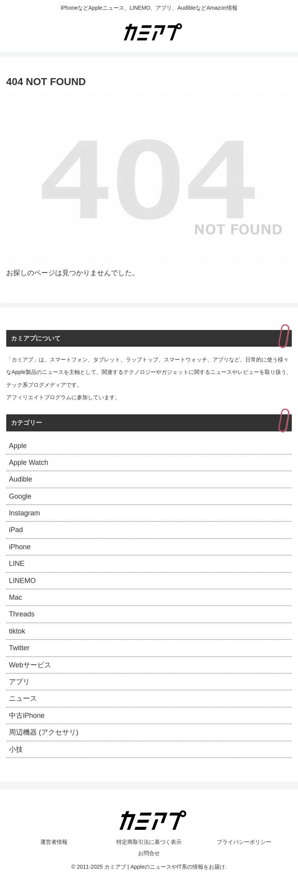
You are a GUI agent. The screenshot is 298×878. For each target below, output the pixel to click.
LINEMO (22, 581)
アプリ (19, 682)
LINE (16, 563)
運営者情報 (54, 842)
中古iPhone (27, 715)
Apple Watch (28, 462)
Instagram (24, 513)
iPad (16, 530)
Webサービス (30, 665)
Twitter (19, 648)
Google (20, 496)
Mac (15, 597)
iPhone (20, 547)
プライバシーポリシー (244, 842)
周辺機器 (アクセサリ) (43, 732)
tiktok (17, 631)
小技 (16, 749)
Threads (22, 614)
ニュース (23, 698)
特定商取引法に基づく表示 (149, 842)
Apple (18, 446)
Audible (20, 479)
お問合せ (149, 853)
